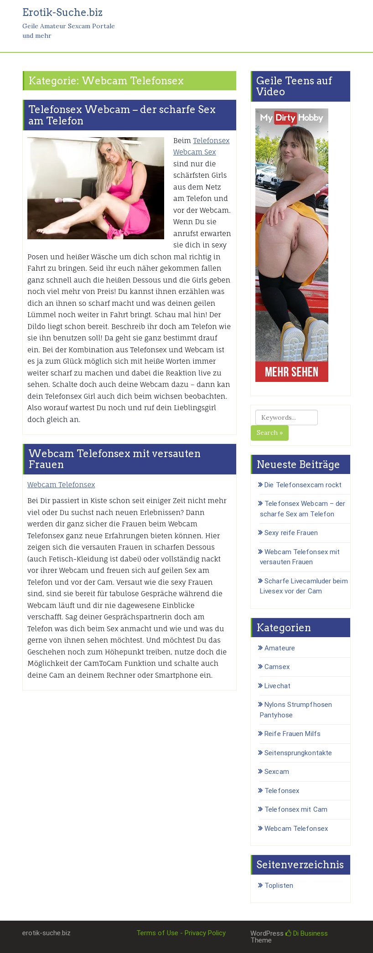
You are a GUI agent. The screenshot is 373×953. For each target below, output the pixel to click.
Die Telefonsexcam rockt (303, 485)
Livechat (277, 686)
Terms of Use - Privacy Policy (181, 933)
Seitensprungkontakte (298, 753)
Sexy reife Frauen (291, 533)
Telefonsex (281, 791)
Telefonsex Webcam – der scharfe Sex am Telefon (122, 114)
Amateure (279, 648)
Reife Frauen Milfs (292, 734)
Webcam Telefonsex (61, 484)
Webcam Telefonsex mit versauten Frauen (114, 459)
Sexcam (276, 772)
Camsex (277, 667)
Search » (270, 432)
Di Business (306, 933)
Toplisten (278, 885)
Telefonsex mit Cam (295, 809)
